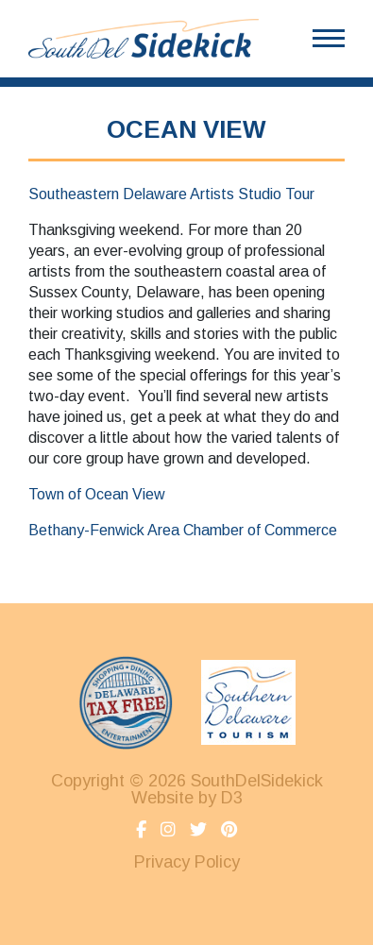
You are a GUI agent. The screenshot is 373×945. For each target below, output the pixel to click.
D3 (232, 797)
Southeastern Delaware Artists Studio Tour (171, 194)
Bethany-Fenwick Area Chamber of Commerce (182, 530)
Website (162, 797)
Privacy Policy (187, 861)
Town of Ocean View (98, 494)
